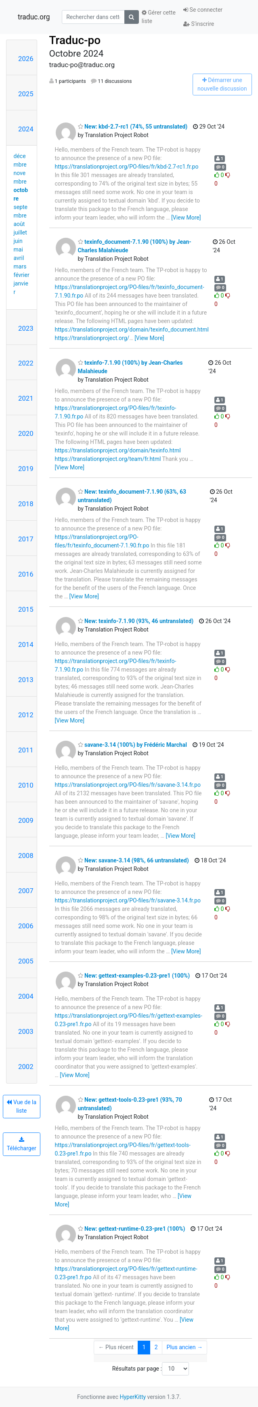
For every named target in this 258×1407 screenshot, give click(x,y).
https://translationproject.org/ (92, 338)
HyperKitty (133, 1397)
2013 (26, 680)
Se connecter (202, 9)
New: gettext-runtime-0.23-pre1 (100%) (131, 1228)
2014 (26, 644)
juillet (20, 232)
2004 (26, 996)
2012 (26, 715)
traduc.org (34, 17)
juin (18, 241)
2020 (26, 433)
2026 (26, 59)
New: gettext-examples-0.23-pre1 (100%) (134, 975)
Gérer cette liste (159, 16)
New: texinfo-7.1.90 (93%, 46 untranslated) (136, 621)
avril (19, 258)
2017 (26, 539)
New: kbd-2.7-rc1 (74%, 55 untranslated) (133, 126)
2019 (26, 469)
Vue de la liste (21, 1106)
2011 (26, 750)
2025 (26, 94)
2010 (26, 785)
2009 (26, 820)
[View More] (186, 217)
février (21, 275)
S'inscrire (198, 24)
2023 (26, 328)
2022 (26, 363)
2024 (26, 129)
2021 (26, 398)
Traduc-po (75, 40)
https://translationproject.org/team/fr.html (108, 459)
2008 (26, 855)
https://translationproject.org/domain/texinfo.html (118, 450)
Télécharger (21, 1144)
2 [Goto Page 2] (156, 1347)
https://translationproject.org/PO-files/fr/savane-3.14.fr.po (128, 785)
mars (20, 266)
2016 (26, 574)
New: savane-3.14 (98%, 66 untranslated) (133, 860)
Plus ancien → (185, 1347)
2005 (26, 961)
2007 (26, 891)
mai (18, 249)
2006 (26, 926)
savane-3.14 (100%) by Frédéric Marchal (132, 745)
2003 (26, 1031)
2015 (26, 609)
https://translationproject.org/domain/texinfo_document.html (132, 329)
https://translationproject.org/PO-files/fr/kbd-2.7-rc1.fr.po (127, 166)
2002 (26, 1067)
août (19, 224)
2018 (26, 504)
